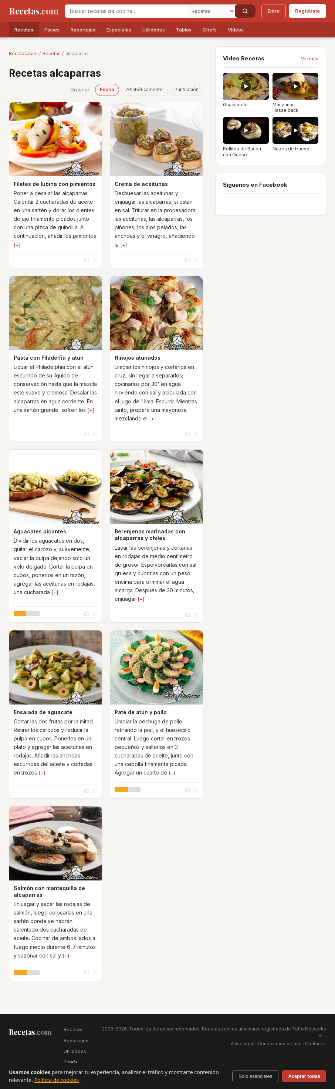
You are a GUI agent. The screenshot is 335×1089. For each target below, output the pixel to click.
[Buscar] (245, 11)
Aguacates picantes (40, 531)
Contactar (315, 1043)
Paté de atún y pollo (141, 712)
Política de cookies (56, 1079)
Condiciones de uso (280, 1043)
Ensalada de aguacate (43, 712)
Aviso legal (242, 1043)
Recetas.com (23, 53)
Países (52, 30)
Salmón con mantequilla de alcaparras (49, 891)
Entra (274, 11)
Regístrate (307, 11)
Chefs (210, 30)
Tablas (184, 30)
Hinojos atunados (137, 357)
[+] (17, 245)
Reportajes (83, 30)
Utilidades (153, 30)
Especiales (118, 30)
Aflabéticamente (144, 89)
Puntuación (187, 89)
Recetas (23, 30)
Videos (236, 30)
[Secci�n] (211, 11)
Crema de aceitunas (141, 184)
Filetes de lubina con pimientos (54, 184)
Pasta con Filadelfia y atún (49, 357)
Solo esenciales (255, 1076)
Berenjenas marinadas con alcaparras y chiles (150, 534)
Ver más (309, 58)
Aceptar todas (304, 1076)
